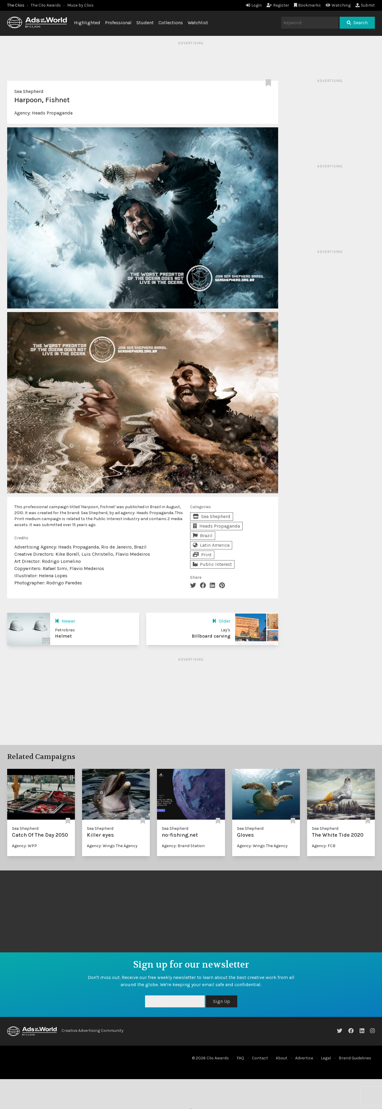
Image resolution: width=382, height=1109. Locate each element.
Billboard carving (211, 636)
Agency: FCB (323, 845)
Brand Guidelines (355, 1058)
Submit (365, 5)
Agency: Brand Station (183, 845)
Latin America (211, 545)
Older (221, 621)
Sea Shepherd (29, 91)
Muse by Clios (80, 5)
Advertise (304, 1058)
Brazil (202, 535)
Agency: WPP (24, 845)
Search (357, 22)
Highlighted (87, 22)
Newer (65, 621)
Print (202, 554)
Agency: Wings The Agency (112, 845)
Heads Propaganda (52, 113)
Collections (170, 22)
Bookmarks (307, 5)
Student (145, 22)
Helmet (63, 636)
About (281, 1058)
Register (278, 5)
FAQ (240, 1058)
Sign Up (221, 1001)
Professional (118, 22)
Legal (326, 1058)
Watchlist (198, 22)
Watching (338, 5)
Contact (260, 1058)
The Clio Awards (46, 5)
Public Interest (212, 564)
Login (254, 5)
